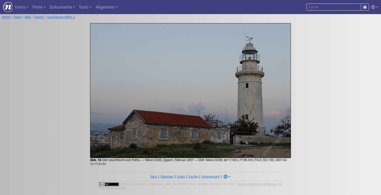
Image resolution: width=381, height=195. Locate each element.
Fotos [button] (20, 7)
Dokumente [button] (61, 7)
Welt (28, 17)
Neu (153, 176)
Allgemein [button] (105, 7)
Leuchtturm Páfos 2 (61, 17)
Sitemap (166, 176)
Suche (193, 176)
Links (181, 176)
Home (6, 17)
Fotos (18, 17)
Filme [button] (37, 7)
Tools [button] (84, 7)
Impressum (210, 176)
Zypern (39, 17)
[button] (373, 7)
